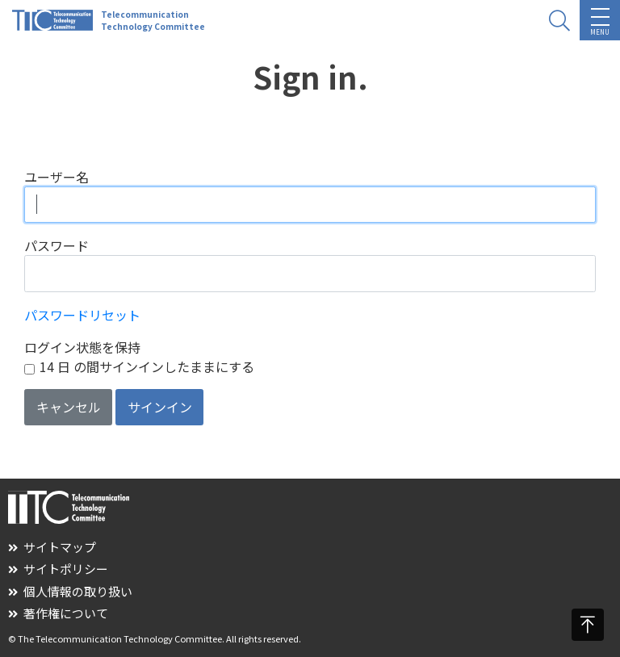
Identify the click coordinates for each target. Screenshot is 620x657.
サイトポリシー (58, 568)
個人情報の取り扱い (70, 591)
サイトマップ (52, 546)
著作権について (58, 613)
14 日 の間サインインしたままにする (147, 366)
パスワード (56, 245)
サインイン (160, 406)
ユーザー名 (56, 176)
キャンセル (68, 406)
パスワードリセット (82, 314)
